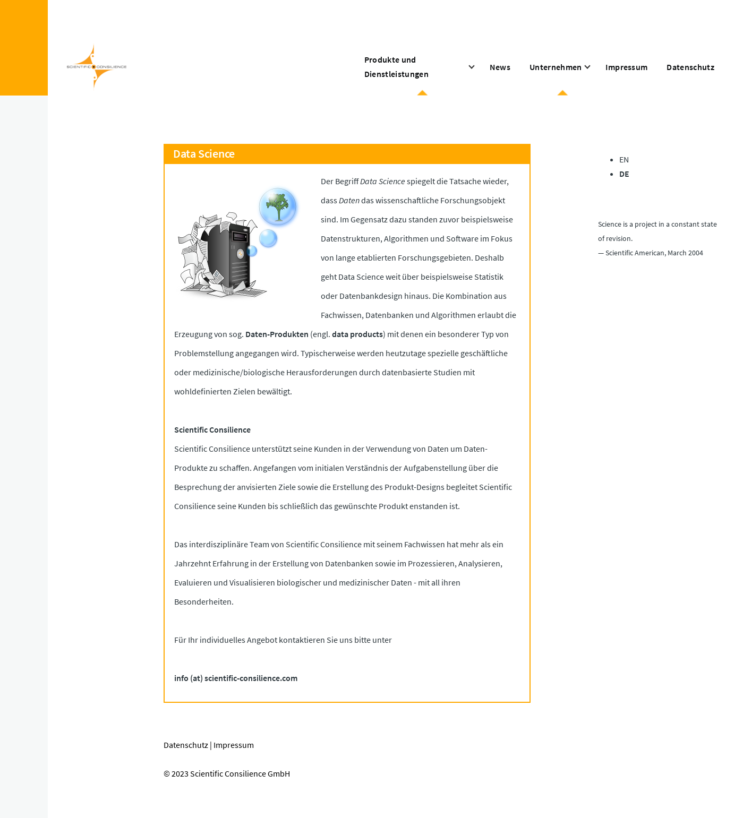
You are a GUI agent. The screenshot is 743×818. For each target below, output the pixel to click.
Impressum (233, 744)
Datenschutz (186, 744)
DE (624, 173)
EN (624, 159)
